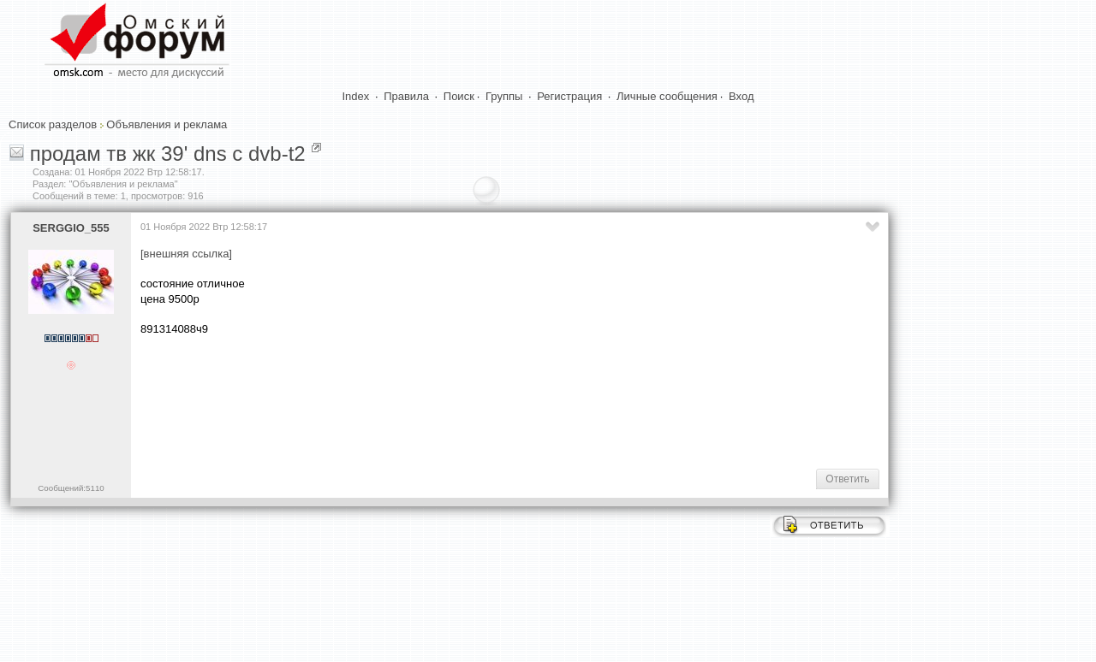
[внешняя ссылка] (186, 253)
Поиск (459, 96)
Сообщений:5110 (71, 488)
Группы (503, 96)
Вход (741, 96)
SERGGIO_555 (71, 228)
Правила (406, 96)
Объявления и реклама (166, 124)
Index (356, 96)
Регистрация (569, 96)
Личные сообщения (667, 96)
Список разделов (53, 124)
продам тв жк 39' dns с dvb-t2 (168, 153)
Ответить (847, 479)
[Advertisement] (452, 401)
